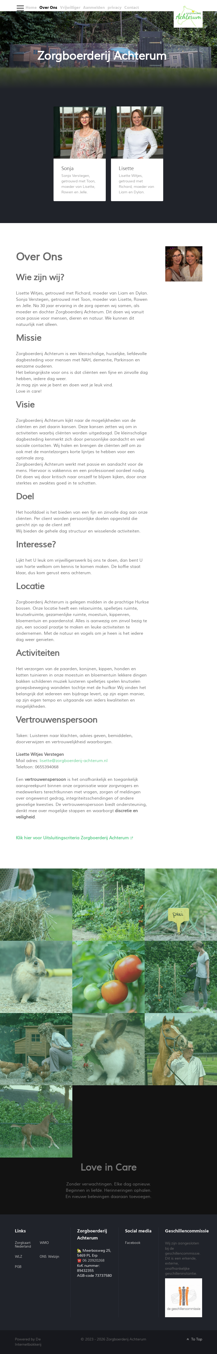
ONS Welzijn (49, 1257)
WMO (44, 1243)
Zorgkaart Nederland (23, 1244)
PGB (18, 1267)
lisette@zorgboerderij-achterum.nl (74, 760)
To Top (194, 1339)
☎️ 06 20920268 (90, 1260)
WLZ (18, 1257)
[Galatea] (188, 15)
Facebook (132, 1243)
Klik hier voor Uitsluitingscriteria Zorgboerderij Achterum (74, 838)
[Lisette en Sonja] (183, 263)
